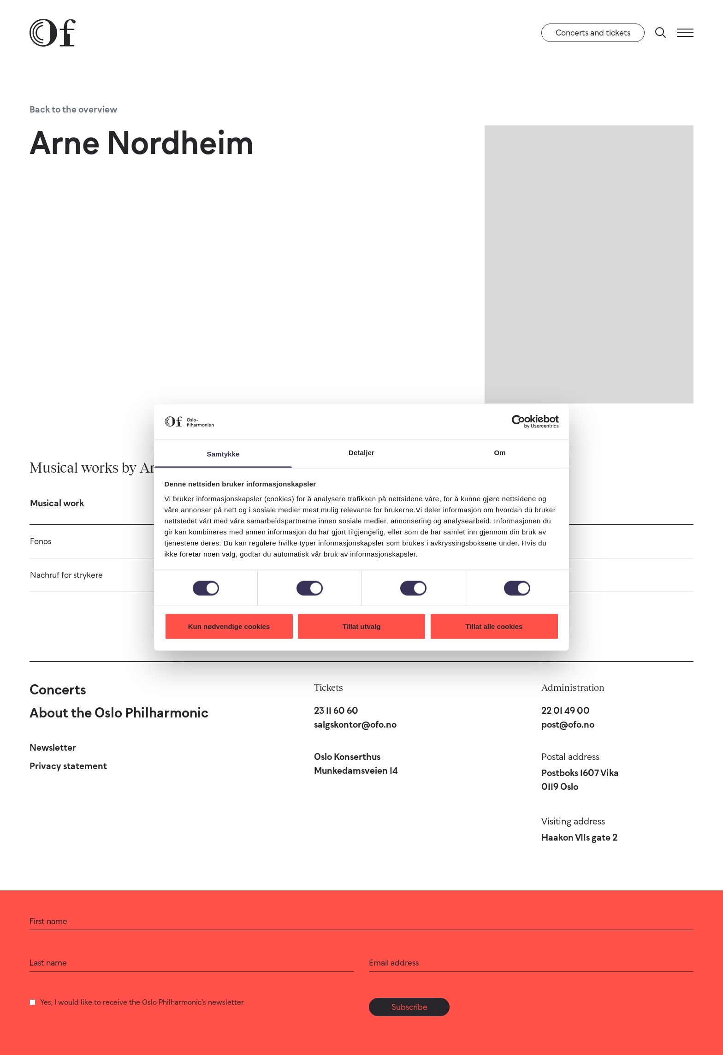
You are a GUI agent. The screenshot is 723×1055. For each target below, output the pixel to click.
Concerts (58, 689)
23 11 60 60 (336, 710)
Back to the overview (73, 109)
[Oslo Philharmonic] (53, 33)
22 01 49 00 (565, 710)
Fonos (40, 541)
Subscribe (409, 1007)
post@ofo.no (567, 724)
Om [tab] (499, 452)
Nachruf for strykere (66, 575)
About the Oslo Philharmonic (119, 712)
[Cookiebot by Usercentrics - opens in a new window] (518, 422)
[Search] (661, 33)
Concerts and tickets (593, 32)
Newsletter (53, 747)
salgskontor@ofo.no (355, 724)
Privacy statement (68, 766)
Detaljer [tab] (361, 452)
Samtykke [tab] (223, 453)
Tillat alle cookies (494, 626)
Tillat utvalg (361, 626)
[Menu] (685, 33)
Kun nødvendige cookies (229, 626)
